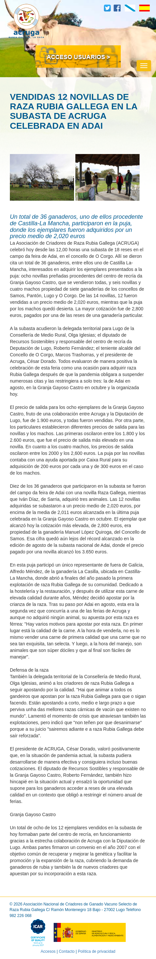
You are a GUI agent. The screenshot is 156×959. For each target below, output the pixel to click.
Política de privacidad (96, 951)
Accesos (47, 951)
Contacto (67, 951)
